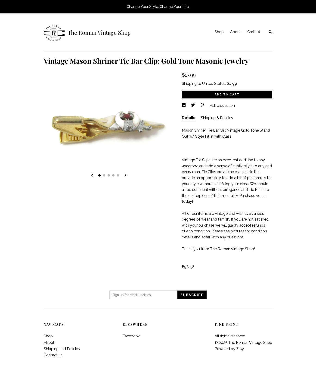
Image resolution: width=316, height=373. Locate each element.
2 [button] (104, 175)
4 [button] (113, 175)
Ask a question (222, 105)
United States (213, 83)
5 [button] (118, 175)
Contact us (53, 355)
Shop (219, 32)
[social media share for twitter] (193, 105)
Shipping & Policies (217, 118)
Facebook (131, 336)
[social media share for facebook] (184, 105)
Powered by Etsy (229, 349)
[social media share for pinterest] (203, 105)
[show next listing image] (125, 175)
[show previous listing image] (92, 175)
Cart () (253, 32)
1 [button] (99, 175)
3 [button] (109, 175)
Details (189, 118)
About (235, 32)
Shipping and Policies (62, 349)
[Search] (270, 32)
